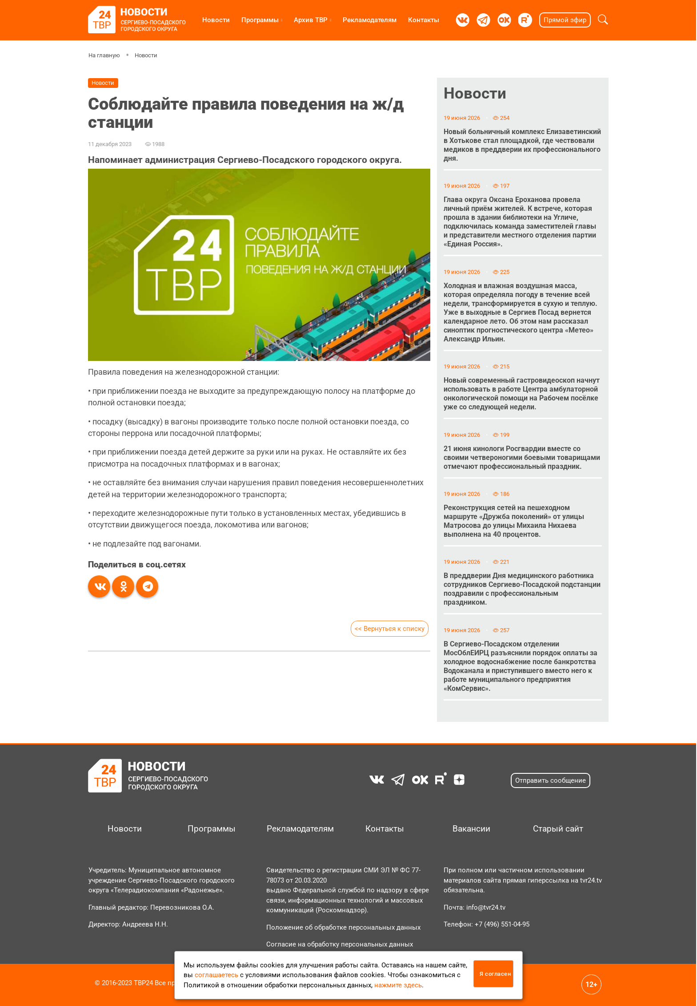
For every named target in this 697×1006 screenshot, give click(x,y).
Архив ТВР (311, 20)
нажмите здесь (398, 985)
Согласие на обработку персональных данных (339, 944)
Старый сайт (558, 829)
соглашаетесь (216, 975)
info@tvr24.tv (485, 907)
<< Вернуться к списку (390, 629)
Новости (216, 20)
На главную (104, 55)
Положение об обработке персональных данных (343, 927)
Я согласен (495, 973)
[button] (603, 20)
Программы (260, 20)
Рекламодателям (370, 20)
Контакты (423, 20)
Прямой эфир (565, 20)
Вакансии (471, 829)
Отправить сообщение (550, 780)
